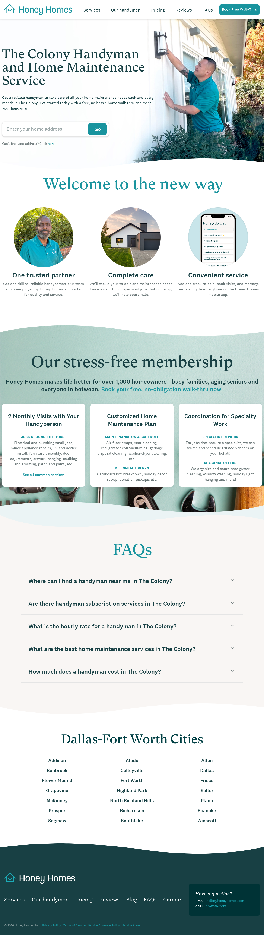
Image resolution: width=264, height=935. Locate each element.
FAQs (208, 10)
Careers (172, 899)
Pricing (158, 10)
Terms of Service (74, 925)
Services (91, 10)
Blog (131, 899)
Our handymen (125, 10)
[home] (36, 9)
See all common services (43, 474)
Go (97, 129)
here (51, 143)
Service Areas (131, 925)
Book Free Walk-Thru (239, 9)
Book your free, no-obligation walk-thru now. (162, 389)
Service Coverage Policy (104, 925)
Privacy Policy (51, 925)
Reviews (183, 10)
